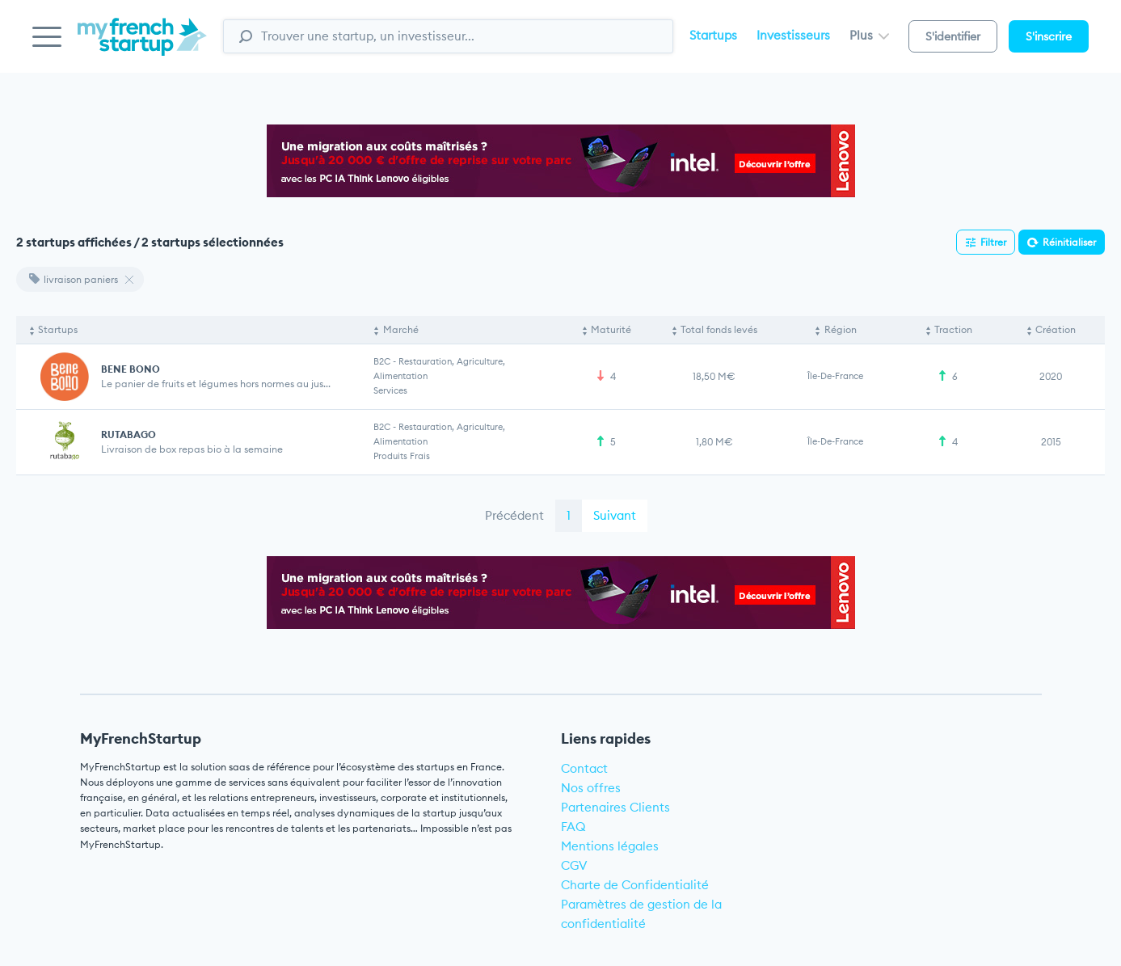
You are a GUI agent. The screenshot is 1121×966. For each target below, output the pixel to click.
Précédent (514, 515)
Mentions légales (610, 846)
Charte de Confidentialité (635, 884)
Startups (713, 35)
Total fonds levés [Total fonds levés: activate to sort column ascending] (719, 329)
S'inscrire (1049, 36)
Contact (584, 768)
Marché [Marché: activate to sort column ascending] (401, 329)
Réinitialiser (1069, 242)
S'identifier (952, 36)
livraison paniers (73, 279)
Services (390, 390)
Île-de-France (835, 376)
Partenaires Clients (615, 807)
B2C (381, 361)
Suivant (614, 515)
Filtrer (993, 242)
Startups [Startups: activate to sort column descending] (58, 329)
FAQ (573, 826)
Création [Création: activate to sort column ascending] (1055, 329)
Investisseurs (793, 35)
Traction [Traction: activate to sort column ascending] (953, 329)
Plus (869, 35)
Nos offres (591, 787)
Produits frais (401, 456)
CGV (574, 865)
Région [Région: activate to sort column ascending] (840, 329)
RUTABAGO (128, 434)
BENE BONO (130, 369)
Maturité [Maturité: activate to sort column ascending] (611, 329)
